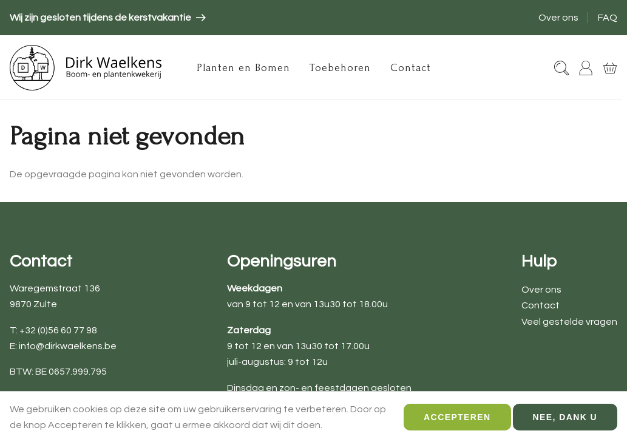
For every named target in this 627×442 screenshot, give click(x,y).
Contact (410, 67)
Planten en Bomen (243, 67)
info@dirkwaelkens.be (68, 346)
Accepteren (457, 421)
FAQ (607, 17)
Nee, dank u (565, 421)
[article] (108, 17)
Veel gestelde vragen (569, 322)
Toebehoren (340, 67)
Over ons (558, 17)
